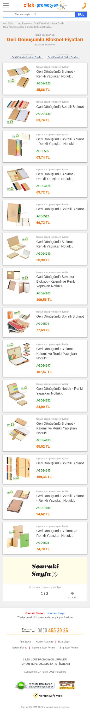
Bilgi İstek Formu (69, 647)
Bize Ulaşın (64, 641)
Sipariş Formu (19, 647)
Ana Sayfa (8, 23)
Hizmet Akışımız (44, 641)
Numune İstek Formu (43, 647)
